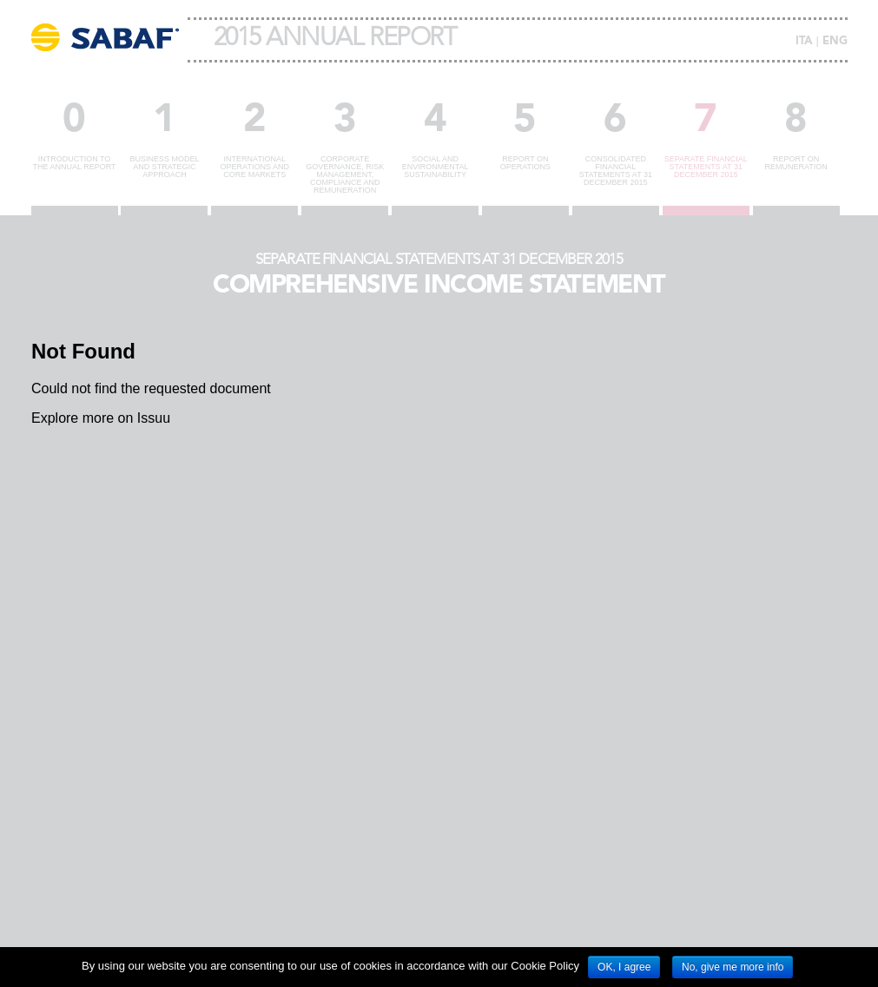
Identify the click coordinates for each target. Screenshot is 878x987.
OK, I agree (623, 967)
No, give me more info (732, 967)
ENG (835, 41)
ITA (804, 41)
